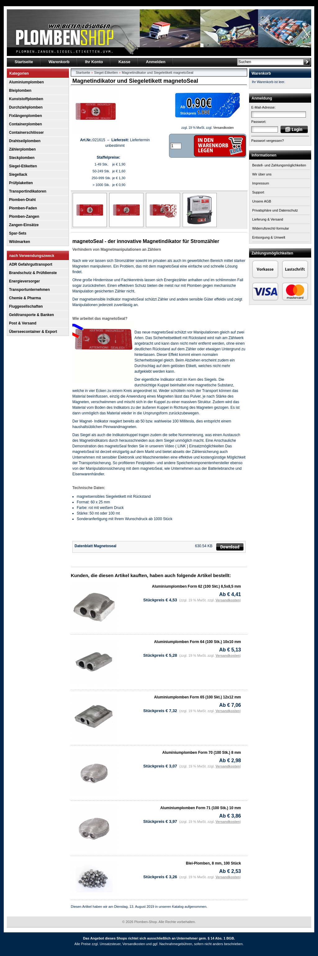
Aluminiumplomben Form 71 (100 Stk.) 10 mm (200, 808)
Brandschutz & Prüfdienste (33, 273)
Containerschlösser (26, 132)
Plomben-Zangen (24, 216)
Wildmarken (19, 242)
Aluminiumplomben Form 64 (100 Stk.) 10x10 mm (197, 642)
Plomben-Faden (23, 208)
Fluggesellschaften (26, 306)
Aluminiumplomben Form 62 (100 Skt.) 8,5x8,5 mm (196, 586)
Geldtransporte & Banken (31, 315)
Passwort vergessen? (267, 140)
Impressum (260, 183)
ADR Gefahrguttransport (30, 264)
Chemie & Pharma (25, 298)
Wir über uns (261, 174)
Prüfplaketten (21, 183)
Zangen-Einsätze (24, 225)
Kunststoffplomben (26, 99)
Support (258, 192)
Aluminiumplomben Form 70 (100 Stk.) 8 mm (201, 752)
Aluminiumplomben (26, 82)
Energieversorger (24, 281)
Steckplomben (21, 158)
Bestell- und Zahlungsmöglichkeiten (279, 165)
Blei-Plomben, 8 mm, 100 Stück (213, 863)
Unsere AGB (261, 201)
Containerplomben (25, 124)
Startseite (83, 72)
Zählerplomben (22, 149)
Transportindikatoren (27, 191)
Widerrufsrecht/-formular (270, 228)
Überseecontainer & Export (33, 331)
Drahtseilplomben (24, 141)
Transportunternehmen (29, 289)
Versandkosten (223, 127)
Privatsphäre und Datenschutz (275, 210)
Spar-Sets (17, 233)
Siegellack (18, 174)
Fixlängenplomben (25, 116)
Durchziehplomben (26, 107)
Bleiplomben (20, 90)
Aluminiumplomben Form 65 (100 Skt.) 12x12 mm (197, 697)
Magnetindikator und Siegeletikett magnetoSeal (157, 72)
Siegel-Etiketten (23, 166)
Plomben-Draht (22, 200)
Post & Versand (22, 323)
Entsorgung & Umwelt (268, 237)
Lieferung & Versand (267, 219)
